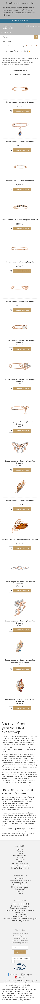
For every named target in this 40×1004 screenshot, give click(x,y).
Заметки (20, 862)
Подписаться (20, 952)
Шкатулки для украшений (20, 921)
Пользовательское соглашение (20, 881)
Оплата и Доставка (20, 885)
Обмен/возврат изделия (20, 887)
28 (20, 74)
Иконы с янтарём (20, 914)
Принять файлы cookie (20, 21)
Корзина (20, 857)
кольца (30, 993)
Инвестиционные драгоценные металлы (20, 910)
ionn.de (25, 835)
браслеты (24, 993)
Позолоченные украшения (20, 906)
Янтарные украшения (20, 916)
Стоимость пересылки (20, 981)
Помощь (20, 851)
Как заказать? (20, 889)
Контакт (20, 849)
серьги (4, 995)
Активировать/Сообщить (21, 958)
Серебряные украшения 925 (20, 908)
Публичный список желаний (20, 866)
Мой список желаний (20, 864)
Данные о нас (20, 878)
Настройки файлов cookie (20, 868)
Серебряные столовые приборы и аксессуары (20, 918)
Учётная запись (20, 859)
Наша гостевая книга (20, 855)
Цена (20, 70)
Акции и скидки (20, 912)
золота (12, 991)
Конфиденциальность (20, 883)
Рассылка (20, 891)
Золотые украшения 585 (20, 904)
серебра (20, 991)
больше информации (22, 111)
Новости (20, 853)
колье (10, 995)
